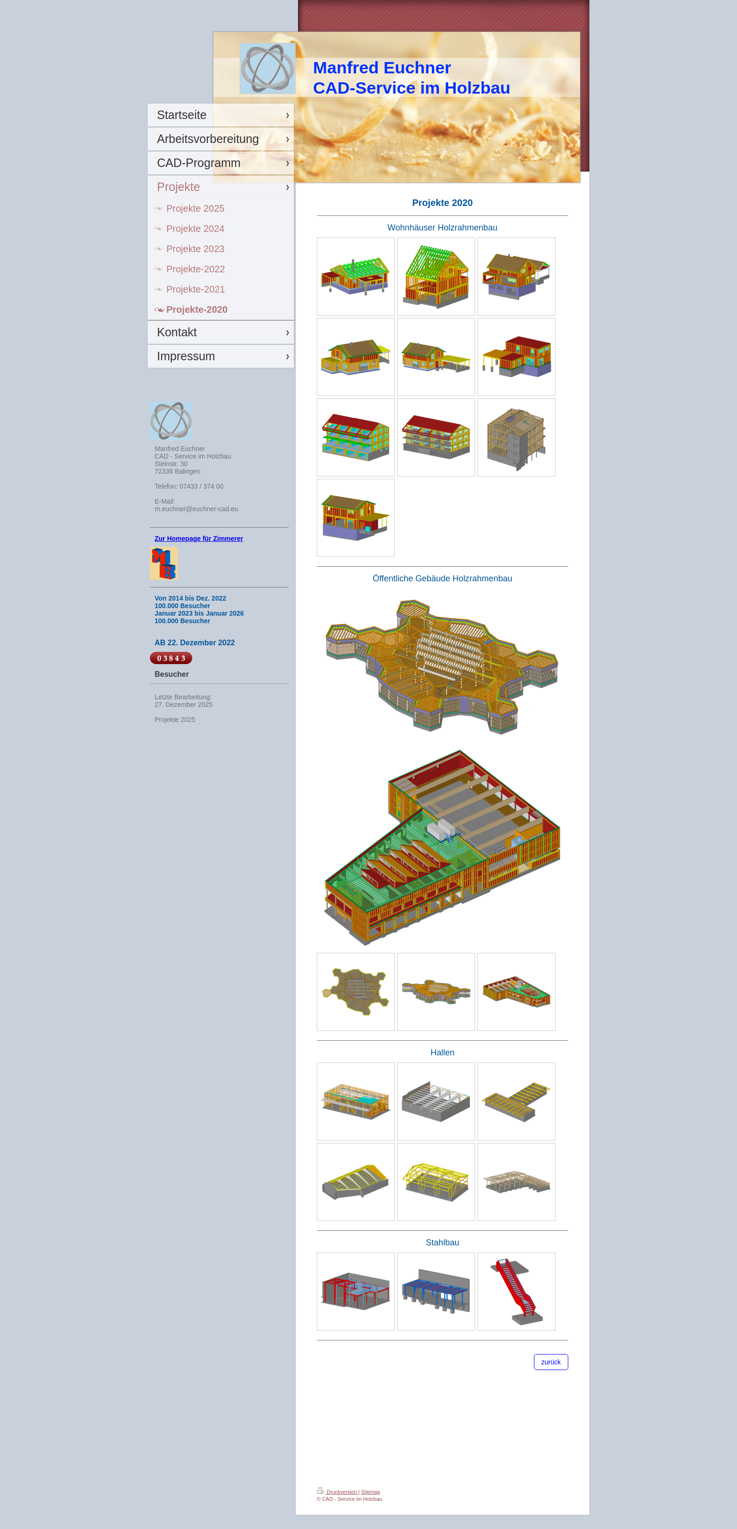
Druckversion (337, 1492)
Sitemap (370, 1492)
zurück (551, 1362)
